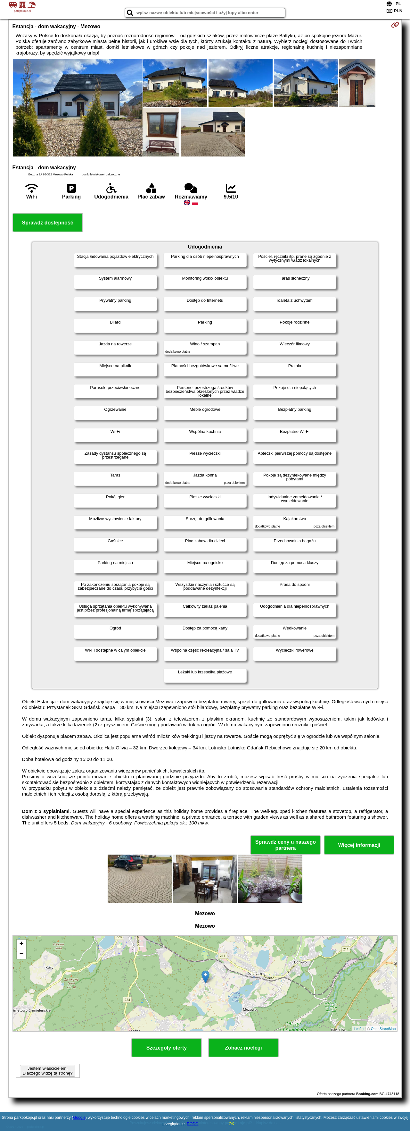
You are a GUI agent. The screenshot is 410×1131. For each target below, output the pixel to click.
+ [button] (21, 944)
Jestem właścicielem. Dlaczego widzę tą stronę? (47, 1071)
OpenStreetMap (383, 1029)
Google (79, 1117)
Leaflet (359, 1029)
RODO (192, 1124)
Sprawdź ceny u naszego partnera (285, 845)
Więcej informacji (359, 845)
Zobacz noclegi (243, 1048)
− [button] (21, 954)
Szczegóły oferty (166, 1048)
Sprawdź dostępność (47, 222)
